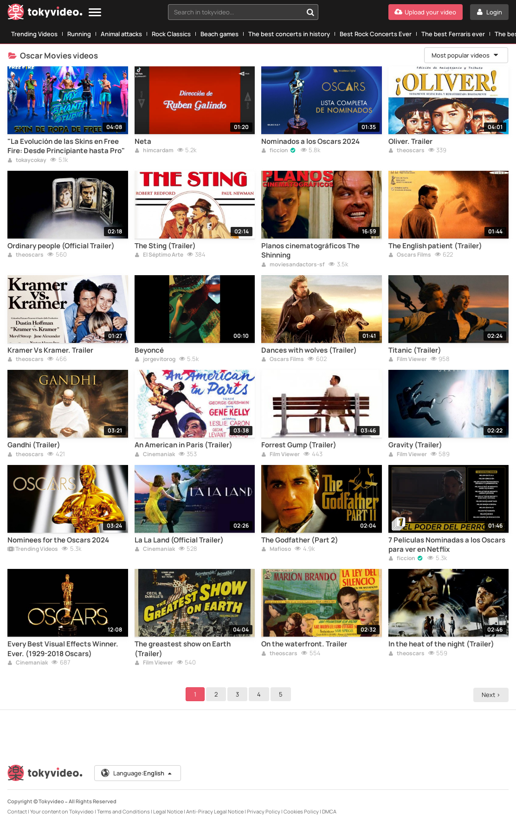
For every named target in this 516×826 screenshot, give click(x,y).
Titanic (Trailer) (414, 350)
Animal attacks (121, 34)
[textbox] (235, 12)
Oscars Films (409, 255)
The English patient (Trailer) (435, 246)
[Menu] (94, 12)
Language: (137, 773)
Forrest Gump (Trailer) (298, 445)
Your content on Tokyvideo (62, 811)
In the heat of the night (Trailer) (441, 644)
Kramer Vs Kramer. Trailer (50, 350)
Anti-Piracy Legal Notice (215, 811)
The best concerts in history (289, 34)
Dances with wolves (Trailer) (309, 350)
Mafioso (276, 549)
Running (79, 34)
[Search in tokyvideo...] (310, 12)
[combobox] (243, 12)
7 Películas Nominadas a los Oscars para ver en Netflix (446, 545)
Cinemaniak (155, 455)
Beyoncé (149, 350)
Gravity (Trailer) (415, 445)
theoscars (406, 151)
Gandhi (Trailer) (33, 445)
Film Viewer (407, 359)
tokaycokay (26, 160)
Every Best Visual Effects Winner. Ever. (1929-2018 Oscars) (62, 648)
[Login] (489, 12)
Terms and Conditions (123, 811)
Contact (17, 811)
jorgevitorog (155, 359)
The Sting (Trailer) (165, 246)
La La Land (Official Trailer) (179, 540)
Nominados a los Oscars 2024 (310, 141)
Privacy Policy (263, 811)
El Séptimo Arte (159, 255)
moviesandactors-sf (293, 265)
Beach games (219, 34)
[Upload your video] (425, 12)
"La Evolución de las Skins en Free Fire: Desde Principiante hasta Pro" (66, 146)
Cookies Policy (301, 811)
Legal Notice (168, 811)
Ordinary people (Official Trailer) (61, 246)
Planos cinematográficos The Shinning (310, 250)
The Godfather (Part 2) (299, 540)
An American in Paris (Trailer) (183, 445)
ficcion (274, 151)
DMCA (329, 811)
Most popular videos (465, 55)
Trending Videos (34, 34)
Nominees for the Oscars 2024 (58, 540)
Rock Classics (171, 34)
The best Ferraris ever (453, 34)
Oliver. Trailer (410, 141)
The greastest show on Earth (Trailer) (183, 648)
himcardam (154, 151)
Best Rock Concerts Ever (376, 34)
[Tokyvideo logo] (45, 13)
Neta (143, 141)
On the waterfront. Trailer (304, 644)
